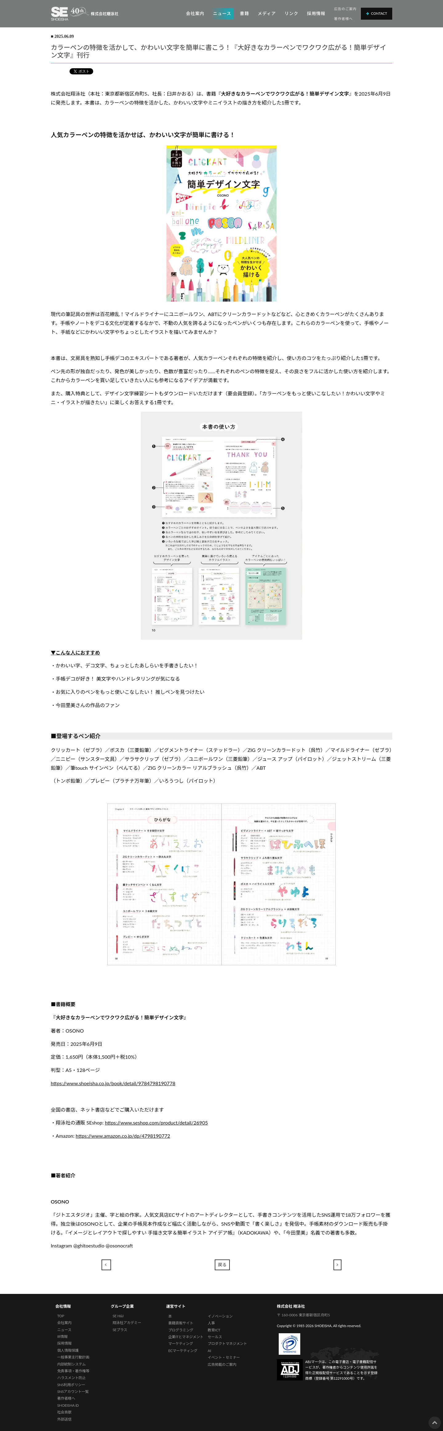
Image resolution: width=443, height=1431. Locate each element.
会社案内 (195, 13)
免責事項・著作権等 (73, 1371)
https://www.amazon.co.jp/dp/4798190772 (123, 1136)
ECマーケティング (182, 1350)
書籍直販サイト (180, 1323)
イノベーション (220, 1316)
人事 (211, 1323)
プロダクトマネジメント (227, 1343)
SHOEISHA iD (68, 1405)
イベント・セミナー (224, 1357)
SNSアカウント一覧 (73, 1391)
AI (209, 1350)
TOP (60, 1316)
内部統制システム (71, 1364)
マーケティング (180, 1343)
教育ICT (214, 1330)
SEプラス (120, 1329)
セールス (215, 1336)
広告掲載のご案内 (222, 1364)
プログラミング (180, 1330)
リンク (291, 13)
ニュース (222, 13)
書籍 (244, 13)
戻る (222, 1264)
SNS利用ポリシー (71, 1384)
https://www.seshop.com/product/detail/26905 (156, 1122)
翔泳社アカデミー (127, 1322)
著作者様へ (343, 19)
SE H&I (118, 1316)
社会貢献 (64, 1412)
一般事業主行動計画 (73, 1357)
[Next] (337, 1264)
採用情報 (316, 13)
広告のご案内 (345, 9)
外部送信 (64, 1419)
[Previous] (106, 1264)
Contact (376, 13)
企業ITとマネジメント (185, 1336)
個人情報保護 (68, 1350)
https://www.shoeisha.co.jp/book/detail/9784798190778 (113, 1083)
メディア (267, 13)
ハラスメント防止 (71, 1377)
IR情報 (62, 1336)
